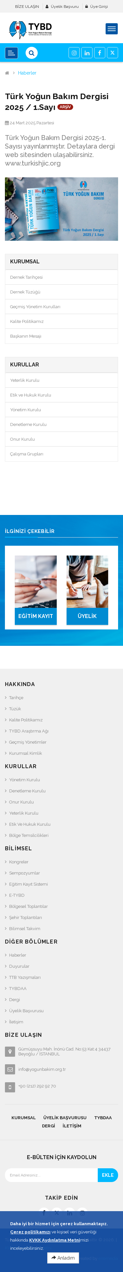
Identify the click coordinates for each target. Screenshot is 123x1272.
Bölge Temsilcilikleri (29, 835)
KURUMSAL (23, 1117)
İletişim (16, 1021)
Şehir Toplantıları (25, 917)
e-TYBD (17, 895)
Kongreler (19, 861)
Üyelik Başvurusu (26, 1010)
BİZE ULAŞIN (27, 6)
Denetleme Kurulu (28, 424)
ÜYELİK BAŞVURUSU (87, 619)
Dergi (14, 999)
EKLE (108, 1175)
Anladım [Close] (63, 1264)
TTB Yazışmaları (25, 977)
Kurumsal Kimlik (25, 753)
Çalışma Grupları (26, 453)
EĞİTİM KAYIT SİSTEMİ (35, 619)
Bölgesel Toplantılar (28, 906)
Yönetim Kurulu (25, 409)
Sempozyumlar (24, 873)
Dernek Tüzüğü (25, 292)
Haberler (27, 73)
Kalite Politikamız (27, 321)
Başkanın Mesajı (25, 336)
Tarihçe (16, 697)
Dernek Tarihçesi (26, 277)
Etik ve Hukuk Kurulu (30, 395)
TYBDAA (18, 988)
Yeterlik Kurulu (24, 380)
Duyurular (19, 966)
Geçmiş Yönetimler (28, 742)
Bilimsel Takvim (24, 928)
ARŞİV (65, 107)
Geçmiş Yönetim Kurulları (35, 306)
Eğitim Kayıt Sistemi (28, 884)
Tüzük (15, 708)
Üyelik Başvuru (65, 6)
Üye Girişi (99, 6)
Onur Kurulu (22, 439)
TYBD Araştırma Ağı (29, 731)
